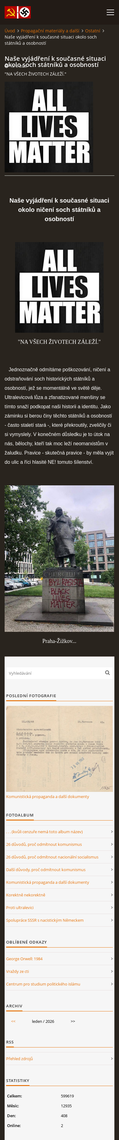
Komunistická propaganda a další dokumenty (47, 796)
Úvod (10, 31)
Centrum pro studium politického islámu (43, 984)
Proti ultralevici (20, 907)
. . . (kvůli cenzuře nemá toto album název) (44, 831)
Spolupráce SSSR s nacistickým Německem (45, 920)
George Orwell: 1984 (24, 958)
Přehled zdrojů (19, 1058)
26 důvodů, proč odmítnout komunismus (44, 844)
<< (13, 1021)
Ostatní (92, 31)
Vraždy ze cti (17, 971)
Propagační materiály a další (50, 31)
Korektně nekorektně (25, 895)
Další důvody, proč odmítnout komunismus (45, 869)
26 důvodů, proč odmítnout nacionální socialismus (52, 857)
